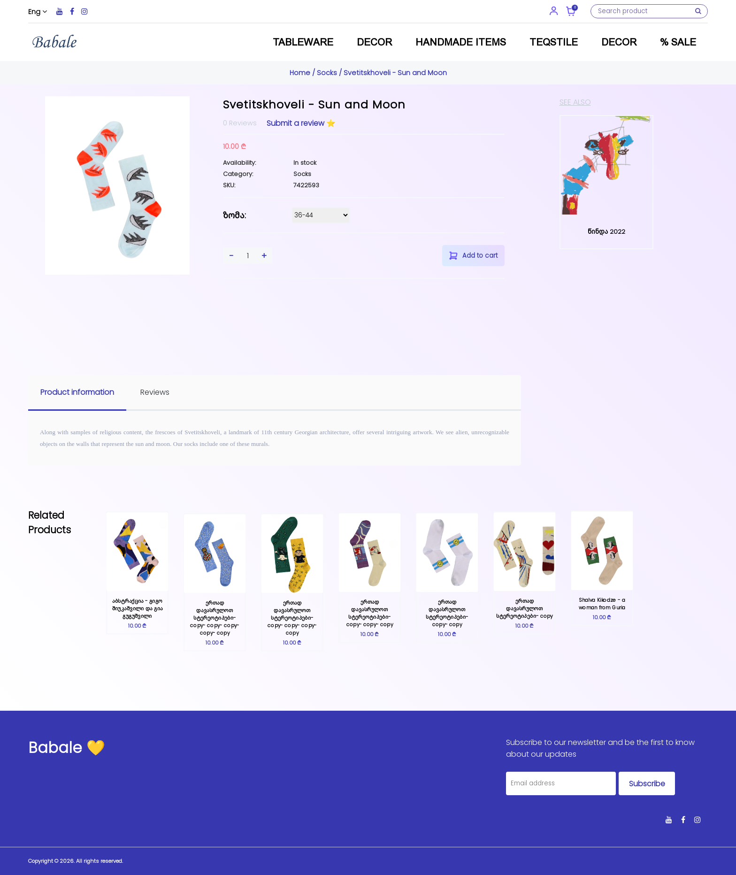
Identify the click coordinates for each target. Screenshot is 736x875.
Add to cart (473, 255)
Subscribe (647, 783)
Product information (77, 392)
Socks (327, 72)
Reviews (154, 392)
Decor (374, 42)
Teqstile (553, 42)
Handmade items (460, 42)
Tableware (303, 42)
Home (301, 72)
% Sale (678, 42)
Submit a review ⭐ (301, 123)
